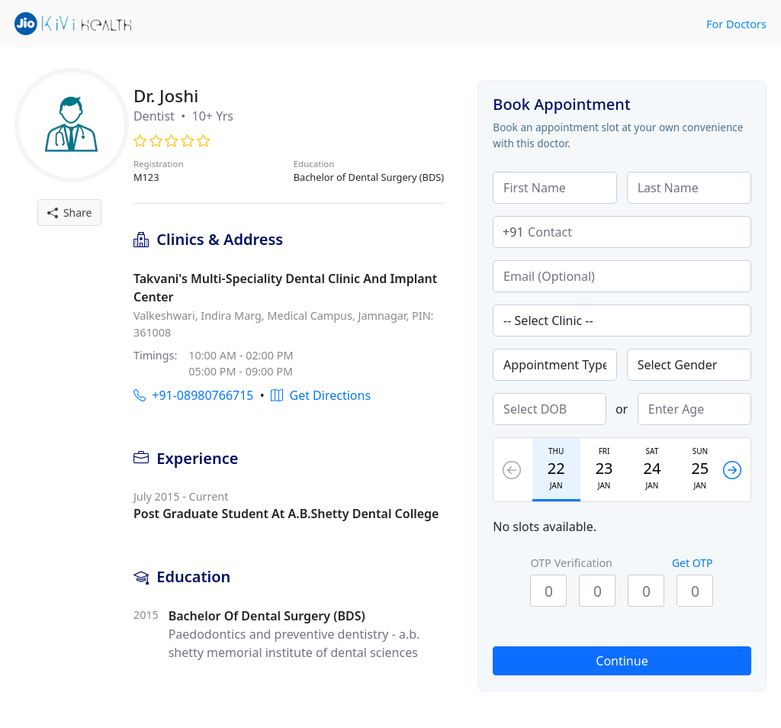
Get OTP (692, 563)
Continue (622, 660)
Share (69, 212)
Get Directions (321, 395)
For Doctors (736, 24)
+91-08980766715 (193, 395)
